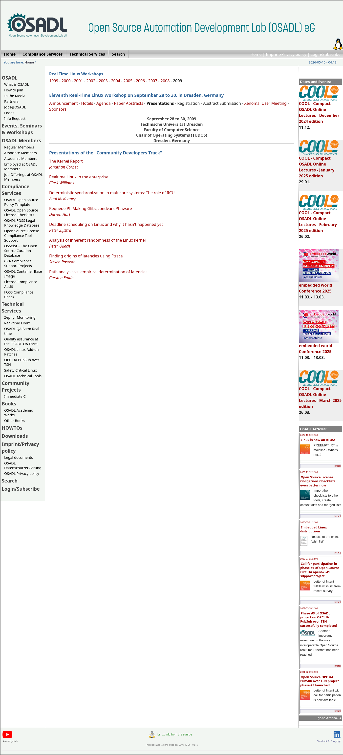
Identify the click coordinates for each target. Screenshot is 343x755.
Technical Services (13, 307)
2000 (66, 81)
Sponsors (57, 109)
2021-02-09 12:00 (309, 672)
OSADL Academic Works (18, 412)
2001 (78, 81)
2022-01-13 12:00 (309, 608)
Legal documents (18, 457)
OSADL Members (21, 140)
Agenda (103, 103)
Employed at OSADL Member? (20, 166)
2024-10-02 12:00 (309, 435)
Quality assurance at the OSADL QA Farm (21, 341)
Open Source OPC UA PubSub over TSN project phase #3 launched (319, 681)
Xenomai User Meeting (265, 103)
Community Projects (15, 386)
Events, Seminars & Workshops (22, 129)
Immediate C (15, 396)
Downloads (15, 436)
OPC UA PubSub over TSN (21, 362)
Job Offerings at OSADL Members (23, 177)
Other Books (14, 420)
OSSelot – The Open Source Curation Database (20, 251)
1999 (53, 81)
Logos (9, 112)
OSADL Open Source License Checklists (21, 212)
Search (10, 480)
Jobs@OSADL (15, 107)
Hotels (87, 103)
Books (9, 403)
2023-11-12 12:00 (309, 472)
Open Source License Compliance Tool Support (21, 236)
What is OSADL (16, 84)
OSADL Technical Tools (23, 376)
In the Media (14, 95)
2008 (165, 81)
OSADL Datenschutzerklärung (22, 465)
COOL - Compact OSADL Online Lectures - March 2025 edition (320, 395)
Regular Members (19, 147)
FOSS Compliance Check (18, 294)
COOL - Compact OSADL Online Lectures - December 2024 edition (319, 110)
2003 (103, 81)
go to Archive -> (330, 718)
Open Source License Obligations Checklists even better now (317, 481)
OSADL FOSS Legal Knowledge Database (22, 223)
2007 (152, 81)
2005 (128, 81)
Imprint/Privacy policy (286, 54)
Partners (11, 101)
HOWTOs (12, 427)
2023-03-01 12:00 (309, 522)
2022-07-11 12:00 (309, 559)
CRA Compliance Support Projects (18, 263)
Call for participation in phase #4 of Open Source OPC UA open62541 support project (319, 569)
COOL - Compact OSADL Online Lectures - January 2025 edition (319, 165)
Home (256, 54)
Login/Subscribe (326, 54)
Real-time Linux (17, 323)
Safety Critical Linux (20, 370)
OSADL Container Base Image (23, 273)
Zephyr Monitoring (20, 317)
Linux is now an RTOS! (318, 440)
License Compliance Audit (20, 284)
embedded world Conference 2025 (319, 286)
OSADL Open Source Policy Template (21, 202)
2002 (90, 81)
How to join (13, 90)
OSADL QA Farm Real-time (22, 331)
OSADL (10, 77)
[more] (337, 466)
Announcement (63, 103)
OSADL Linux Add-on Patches (21, 352)
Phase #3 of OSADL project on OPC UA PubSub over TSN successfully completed (318, 619)
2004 (115, 81)
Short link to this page (329, 741)
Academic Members (20, 158)
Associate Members (20, 152)
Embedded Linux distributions (313, 529)
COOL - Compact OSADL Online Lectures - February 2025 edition (319, 219)
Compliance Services (15, 189)
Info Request (14, 118)
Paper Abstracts (128, 103)
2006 (140, 81)
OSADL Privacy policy (21, 473)
